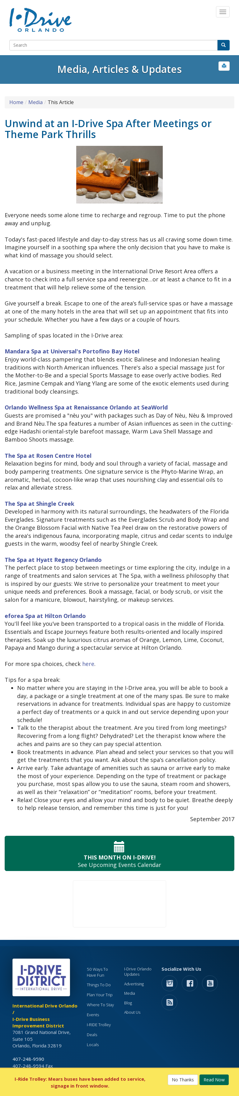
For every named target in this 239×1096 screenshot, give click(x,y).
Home (16, 102)
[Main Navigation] (223, 11)
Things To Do (99, 985)
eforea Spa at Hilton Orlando (45, 616)
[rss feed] (169, 1002)
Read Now (214, 1080)
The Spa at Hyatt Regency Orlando (53, 559)
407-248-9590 (28, 1059)
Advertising (134, 984)
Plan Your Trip (100, 995)
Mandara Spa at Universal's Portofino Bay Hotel (72, 351)
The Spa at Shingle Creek (39, 503)
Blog (128, 1003)
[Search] (113, 45)
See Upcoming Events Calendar (119, 853)
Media (35, 102)
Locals (93, 1044)
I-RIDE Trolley (99, 1024)
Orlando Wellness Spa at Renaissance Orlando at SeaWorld (86, 407)
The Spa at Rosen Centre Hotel (48, 455)
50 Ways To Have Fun (97, 972)
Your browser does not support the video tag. (119, 903)
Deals (92, 1034)
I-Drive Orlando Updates (138, 971)
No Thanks (183, 1080)
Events (93, 1014)
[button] (224, 66)
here (88, 664)
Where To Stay (100, 1004)
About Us (132, 1012)
